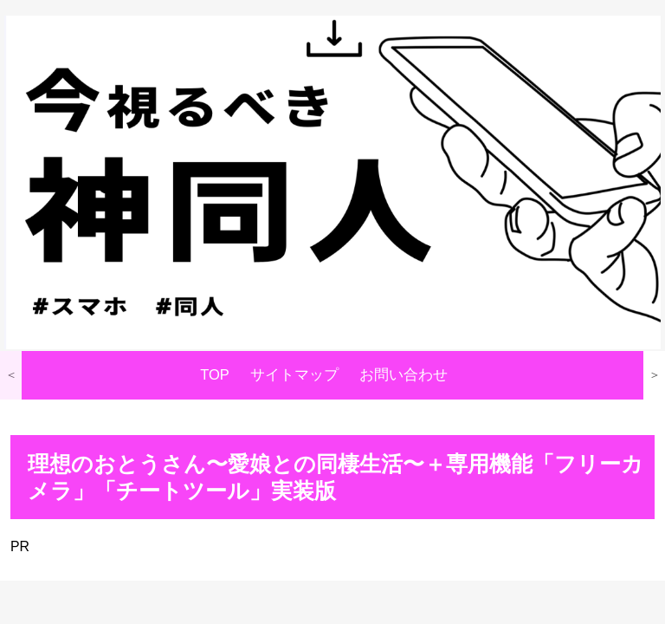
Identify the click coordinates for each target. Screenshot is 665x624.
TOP (214, 375)
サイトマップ (294, 375)
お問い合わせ (403, 375)
